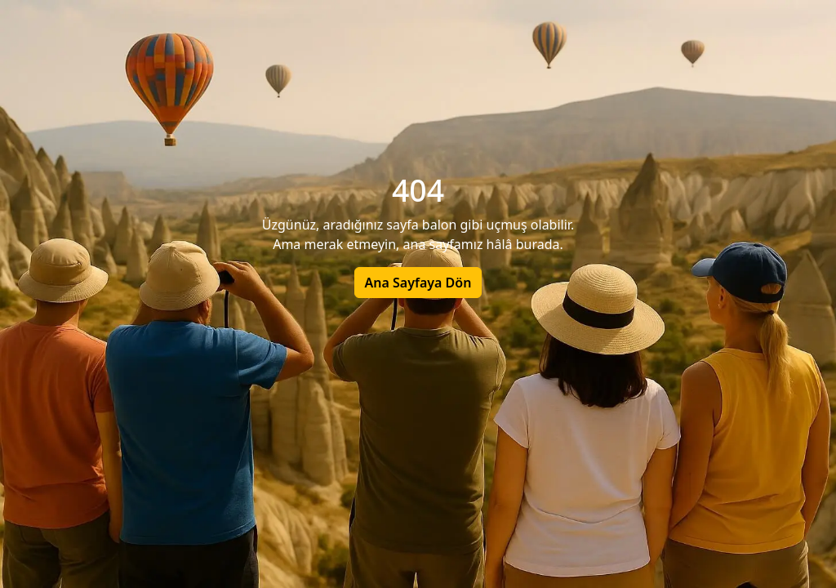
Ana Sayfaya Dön (418, 283)
